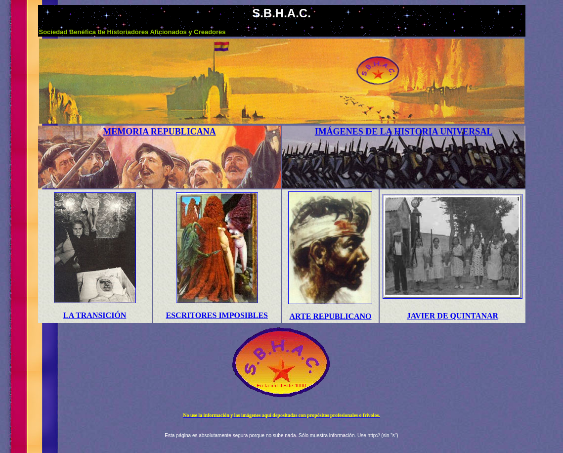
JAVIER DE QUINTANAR (452, 316)
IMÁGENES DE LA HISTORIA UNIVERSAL (404, 131)
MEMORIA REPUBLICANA (159, 131)
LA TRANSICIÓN (94, 315)
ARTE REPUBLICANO (330, 316)
